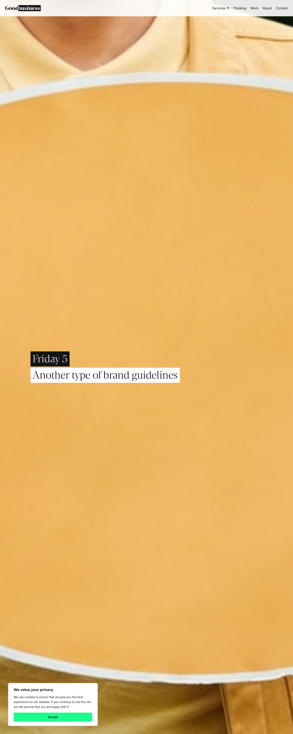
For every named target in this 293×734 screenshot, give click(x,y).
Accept (53, 717)
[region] (53, 704)
